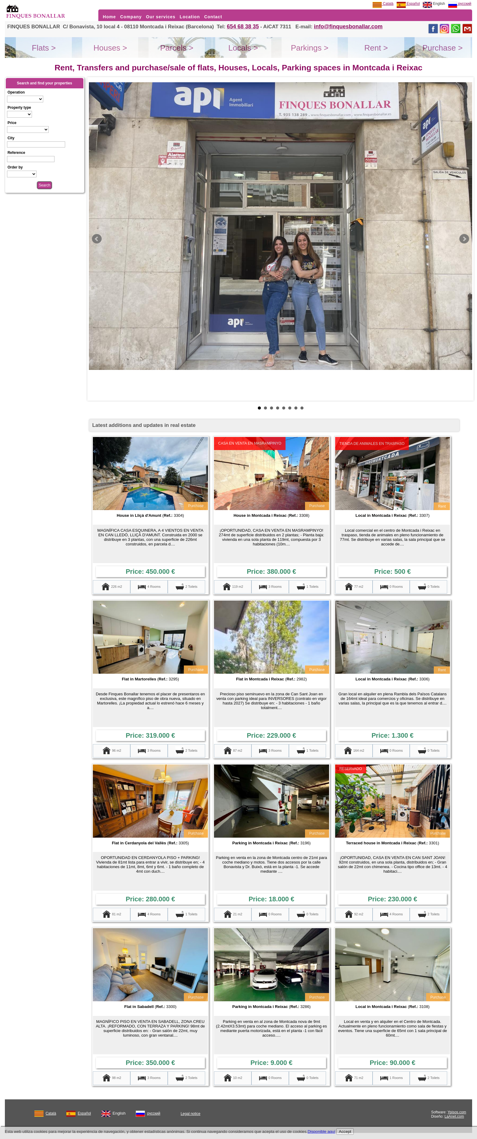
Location (190, 16)
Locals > (243, 47)
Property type (19, 107)
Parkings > (309, 47)
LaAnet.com (454, 1116)
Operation (16, 92)
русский (459, 4)
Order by (15, 167)
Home (109, 16)
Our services (161, 16)
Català (383, 4)
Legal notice (190, 1114)
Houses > (110, 47)
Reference (16, 153)
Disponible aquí (321, 1131)
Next (464, 239)
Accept (345, 1131)
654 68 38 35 (243, 26)
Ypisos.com (456, 1112)
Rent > (376, 47)
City (11, 138)
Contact (213, 16)
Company (131, 16)
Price (12, 123)
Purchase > (443, 47)
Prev (97, 239)
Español (408, 4)
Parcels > (176, 47)
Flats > (44, 47)
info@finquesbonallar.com (348, 26)
